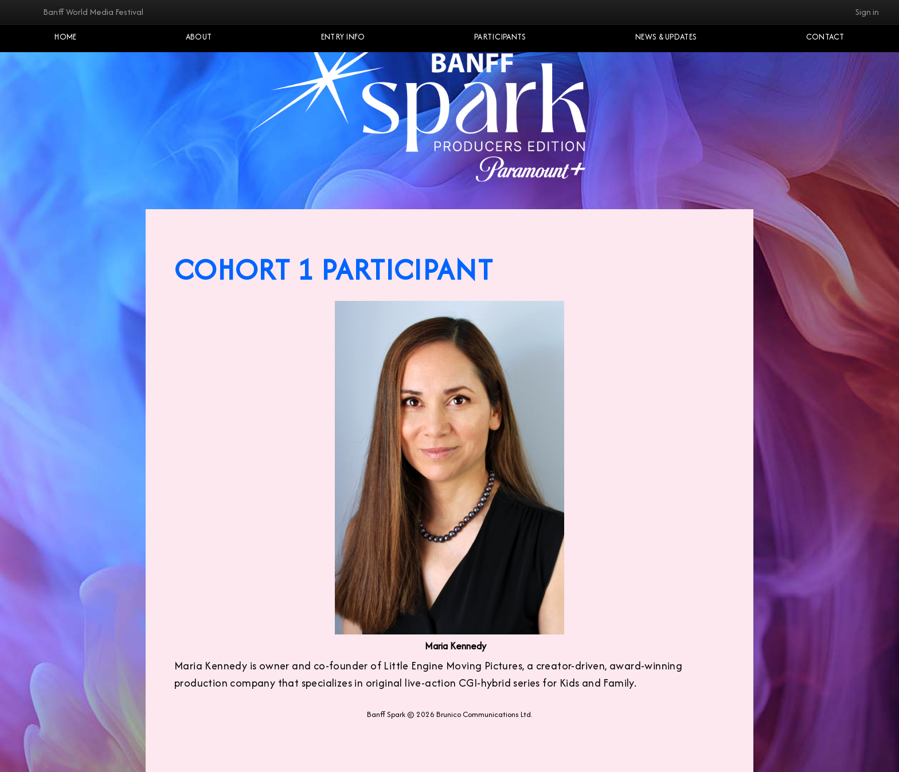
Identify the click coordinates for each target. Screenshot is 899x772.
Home (65, 36)
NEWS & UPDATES (666, 36)
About (199, 36)
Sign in (867, 12)
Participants (500, 36)
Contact (825, 36)
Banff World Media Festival (93, 12)
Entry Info (343, 36)
